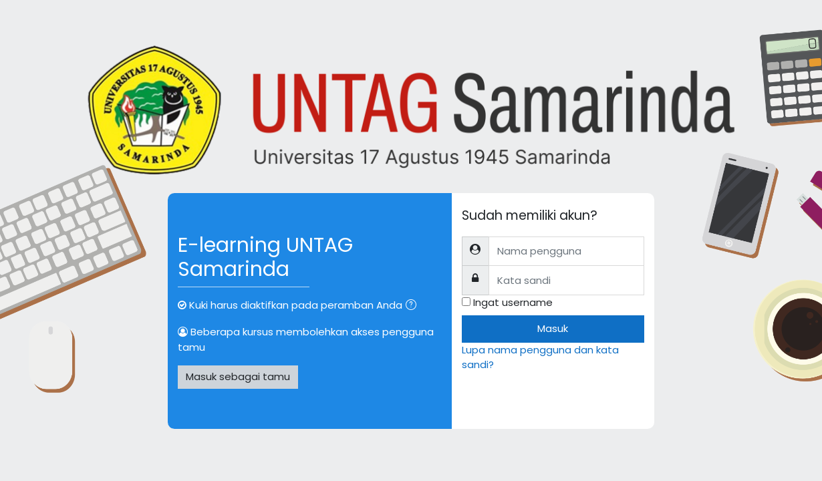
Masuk (552, 328)
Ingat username (513, 302)
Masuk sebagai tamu (238, 376)
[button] (413, 306)
